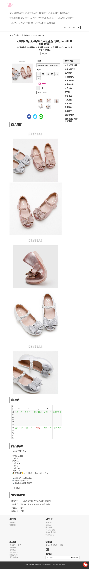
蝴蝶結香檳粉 (43, 65)
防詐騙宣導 (14, 557)
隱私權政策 (14, 552)
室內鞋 (33, 17)
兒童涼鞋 (61, 17)
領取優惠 (74, 558)
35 (39, 78)
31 (52, 74)
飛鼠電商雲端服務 (58, 564)
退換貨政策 (14, 555)
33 (56, 74)
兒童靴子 (14, 22)
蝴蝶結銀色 (54, 65)
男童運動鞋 (53, 12)
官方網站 (13, 525)
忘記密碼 (13, 547)
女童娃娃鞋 (15, 17)
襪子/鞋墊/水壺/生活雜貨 (43, 22)
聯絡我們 (13, 522)
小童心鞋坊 (14, 35)
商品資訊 (44, 54)
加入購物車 (42, 93)
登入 (19, 545)
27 (43, 74)
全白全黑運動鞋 (17, 12)
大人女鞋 (25, 17)
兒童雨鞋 (70, 17)
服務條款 (13, 550)
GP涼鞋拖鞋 (24, 22)
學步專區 (42, 17)
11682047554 (38, 35)
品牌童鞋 (43, 12)
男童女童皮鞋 (31, 12)
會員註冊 (13, 545)
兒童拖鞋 (51, 17)
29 (48, 74)
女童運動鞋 (65, 12)
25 (39, 74)
